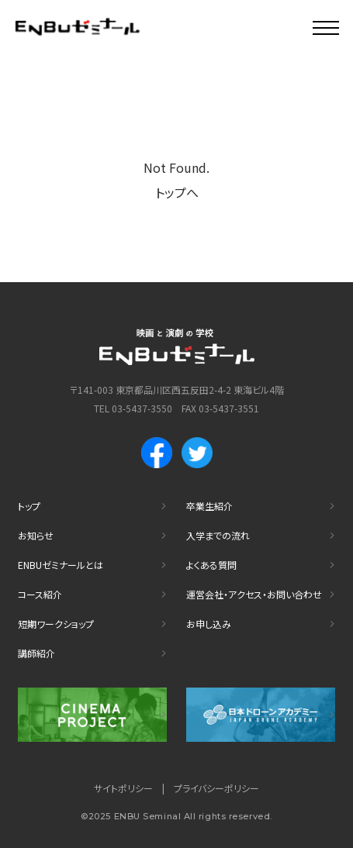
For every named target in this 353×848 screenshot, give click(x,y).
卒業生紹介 (209, 505)
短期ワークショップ (56, 623)
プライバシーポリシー (216, 788)
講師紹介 (36, 653)
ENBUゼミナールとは (60, 564)
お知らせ (36, 535)
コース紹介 (40, 594)
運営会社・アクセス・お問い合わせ (254, 594)
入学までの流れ (218, 535)
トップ (29, 505)
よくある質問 (211, 564)
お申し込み (208, 623)
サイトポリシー (123, 788)
